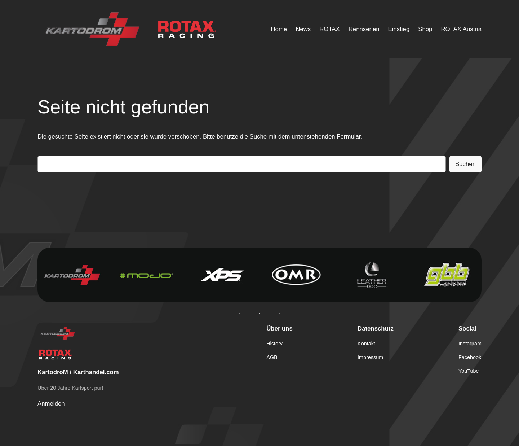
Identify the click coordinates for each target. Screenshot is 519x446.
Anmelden (51, 403)
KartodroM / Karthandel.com (78, 372)
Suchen (465, 164)
